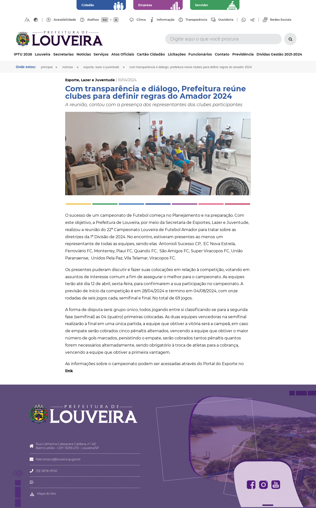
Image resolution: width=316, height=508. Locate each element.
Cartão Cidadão (151, 54)
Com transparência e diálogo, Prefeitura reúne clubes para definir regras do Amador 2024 (191, 67)
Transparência (196, 19)
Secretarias (63, 54)
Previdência (243, 54)
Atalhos (93, 19)
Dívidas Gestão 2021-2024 (279, 54)
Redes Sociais (280, 19)
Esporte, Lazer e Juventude (101, 67)
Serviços (101, 54)
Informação (166, 19)
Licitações (177, 54)
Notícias (84, 54)
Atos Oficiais (122, 54)
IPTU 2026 (23, 54)
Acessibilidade (65, 19)
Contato (222, 54)
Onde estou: (26, 67)
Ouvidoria (225, 19)
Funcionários (200, 54)
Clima (141, 19)
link (69, 371)
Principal (47, 67)
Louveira (42, 54)
